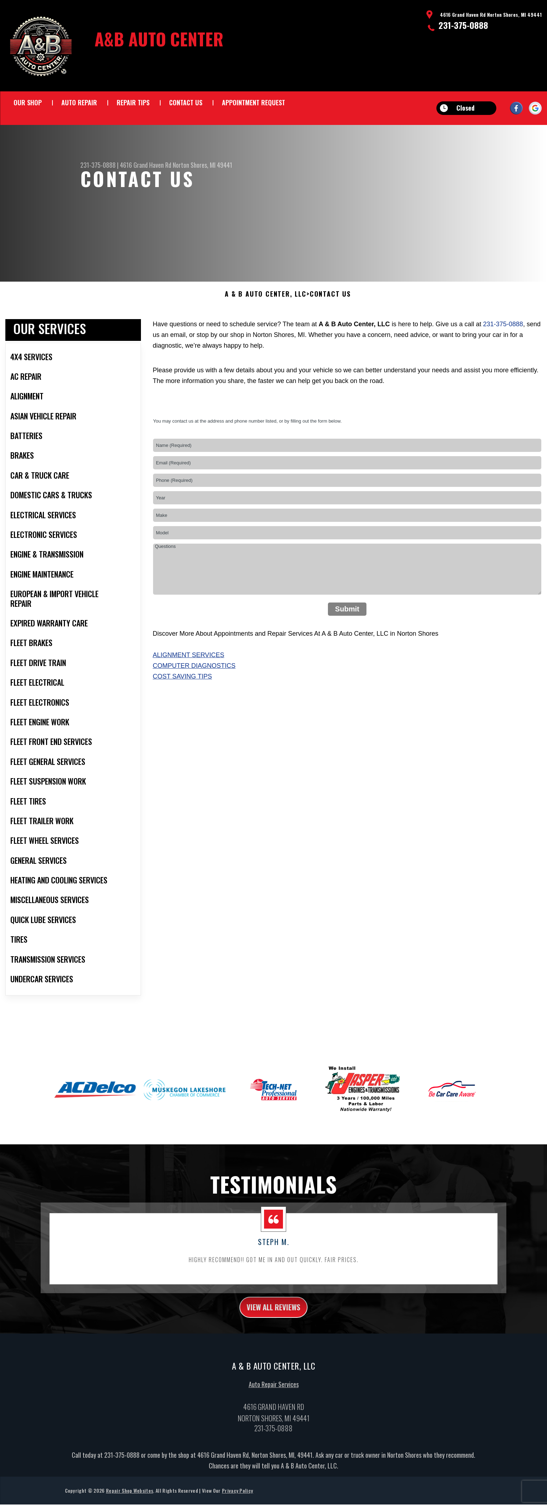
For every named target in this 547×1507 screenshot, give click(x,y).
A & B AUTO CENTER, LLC (266, 309)
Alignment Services (188, 670)
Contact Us (185, 102)
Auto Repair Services (274, 1402)
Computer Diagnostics (194, 680)
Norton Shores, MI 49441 (202, 165)
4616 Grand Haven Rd (145, 165)
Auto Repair (79, 102)
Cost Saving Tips (182, 691)
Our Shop (28, 102)
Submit (347, 624)
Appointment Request (253, 102)
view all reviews (273, 1323)
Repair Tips (133, 102)
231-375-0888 (463, 25)
